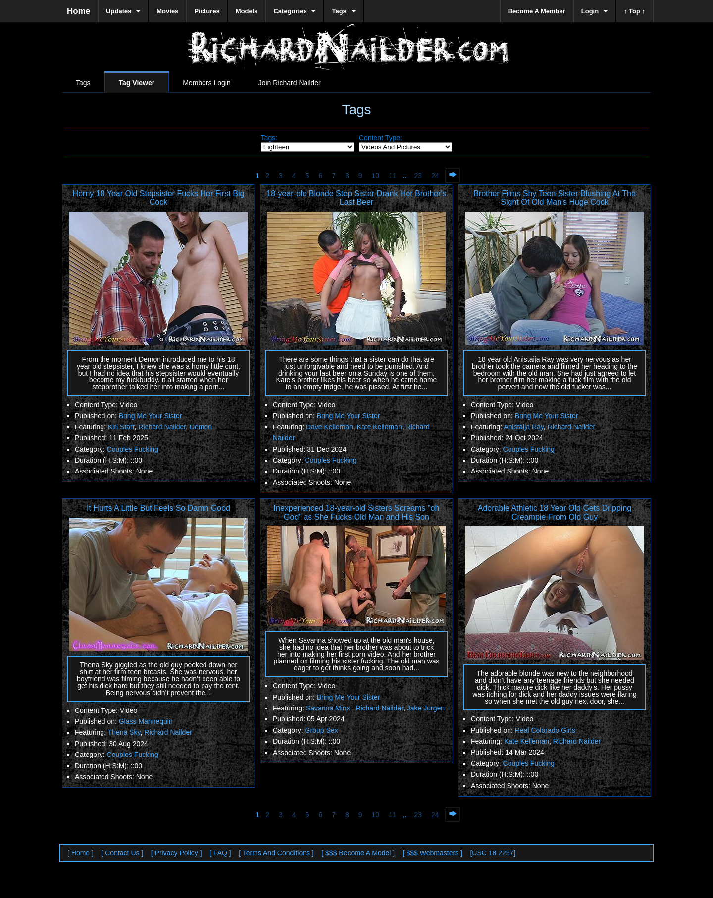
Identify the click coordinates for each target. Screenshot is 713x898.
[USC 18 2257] (492, 853)
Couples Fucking (132, 449)
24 (435, 176)
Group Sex (321, 730)
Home (78, 11)
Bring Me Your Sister (150, 416)
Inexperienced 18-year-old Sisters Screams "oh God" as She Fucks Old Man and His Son (357, 512)
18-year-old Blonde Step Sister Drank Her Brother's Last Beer (356, 198)
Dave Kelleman (329, 427)
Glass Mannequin (146, 721)
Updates (118, 11)
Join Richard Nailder (289, 83)
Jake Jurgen (426, 708)
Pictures (206, 11)
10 (376, 176)
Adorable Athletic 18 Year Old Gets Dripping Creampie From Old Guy (554, 512)
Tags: (269, 137)
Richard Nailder (162, 427)
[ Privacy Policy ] (176, 853)
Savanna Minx (329, 708)
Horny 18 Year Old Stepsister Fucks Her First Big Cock (159, 198)
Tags (83, 83)
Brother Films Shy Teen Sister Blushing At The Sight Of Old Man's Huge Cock (554, 198)
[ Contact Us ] (122, 853)
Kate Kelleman (379, 427)
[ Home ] (80, 853)
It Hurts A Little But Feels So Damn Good (158, 508)
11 (393, 176)
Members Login (207, 83)
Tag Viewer (137, 83)
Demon (201, 427)
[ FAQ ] (220, 853)
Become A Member (536, 11)
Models (247, 11)
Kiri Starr (121, 427)
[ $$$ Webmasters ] (432, 853)
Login (590, 11)
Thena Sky (124, 732)
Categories (289, 11)
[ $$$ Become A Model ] (358, 853)
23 (418, 176)
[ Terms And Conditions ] (276, 853)
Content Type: (380, 137)
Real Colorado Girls (545, 730)
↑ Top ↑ (634, 11)
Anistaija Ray (524, 427)
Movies (167, 11)
